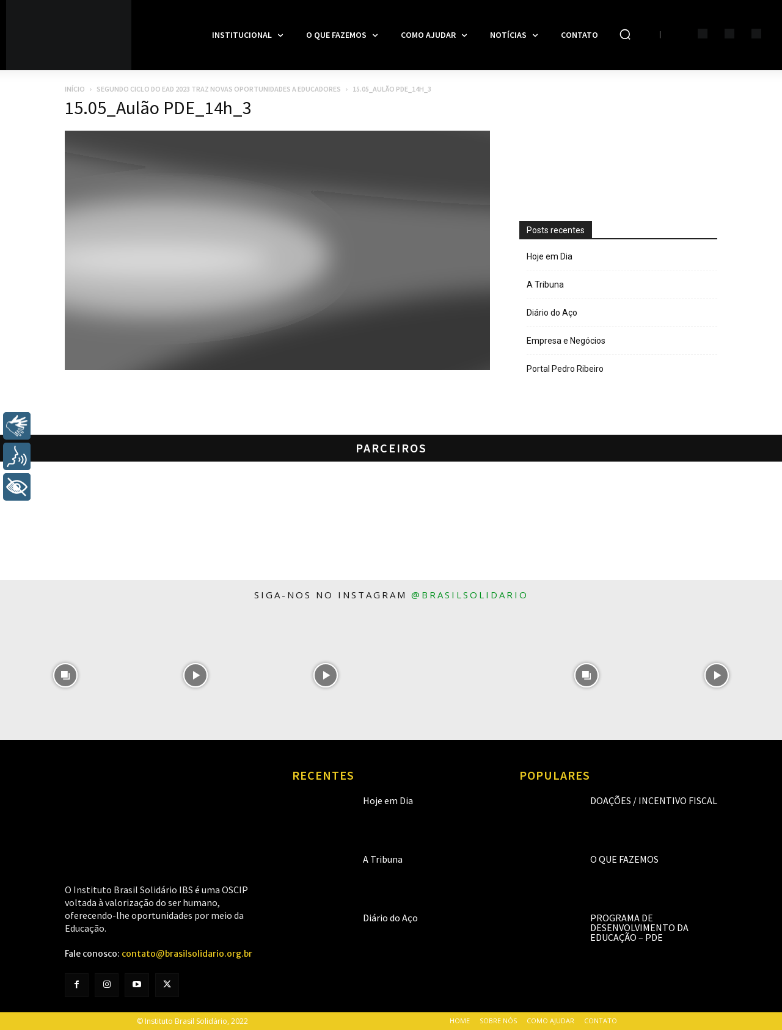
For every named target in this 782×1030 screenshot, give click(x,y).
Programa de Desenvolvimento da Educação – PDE (639, 927)
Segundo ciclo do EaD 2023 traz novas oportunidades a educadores (219, 88)
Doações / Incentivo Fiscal (653, 800)
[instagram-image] (65, 675)
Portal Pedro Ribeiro (565, 369)
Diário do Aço (552, 312)
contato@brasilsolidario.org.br (187, 953)
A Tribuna (545, 284)
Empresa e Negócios (566, 341)
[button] (625, 34)
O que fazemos (624, 859)
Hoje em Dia (549, 256)
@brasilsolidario (469, 595)
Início (75, 88)
